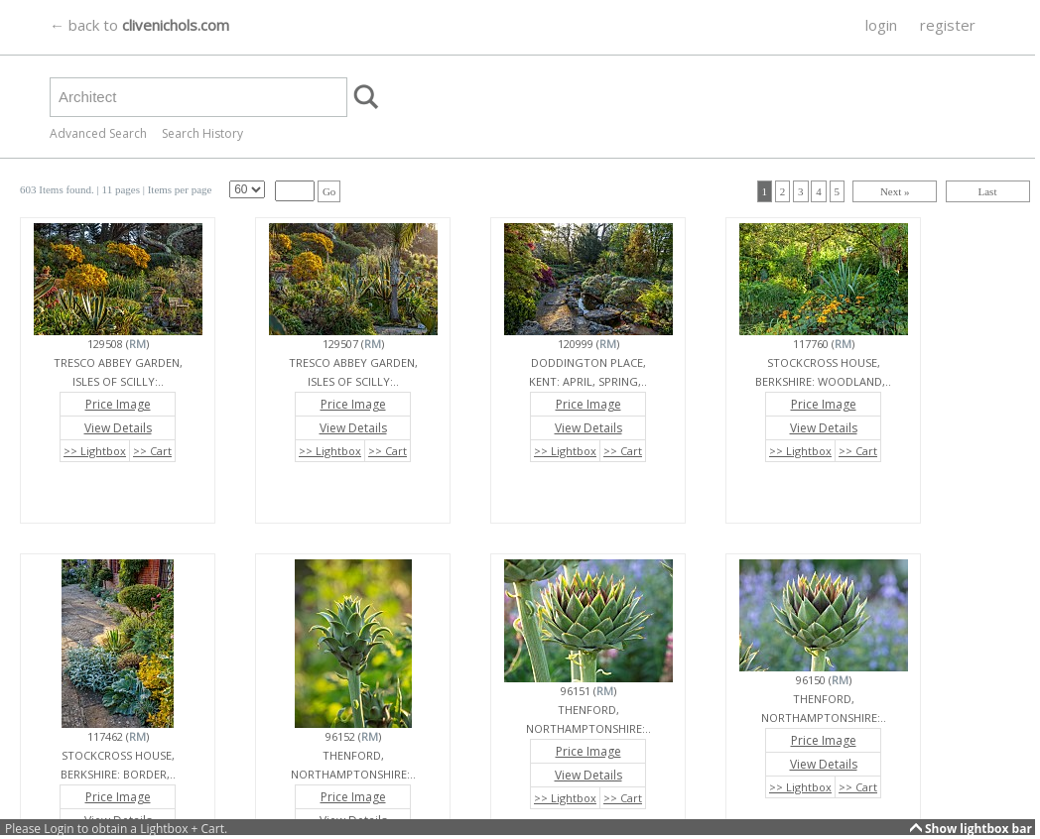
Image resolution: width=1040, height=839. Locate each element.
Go (329, 191)
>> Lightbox (95, 450)
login (881, 25)
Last (987, 191)
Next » (895, 191)
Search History (202, 133)
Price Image (118, 404)
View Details (118, 428)
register (947, 25)
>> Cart (152, 450)
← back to (139, 25)
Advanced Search (98, 133)
